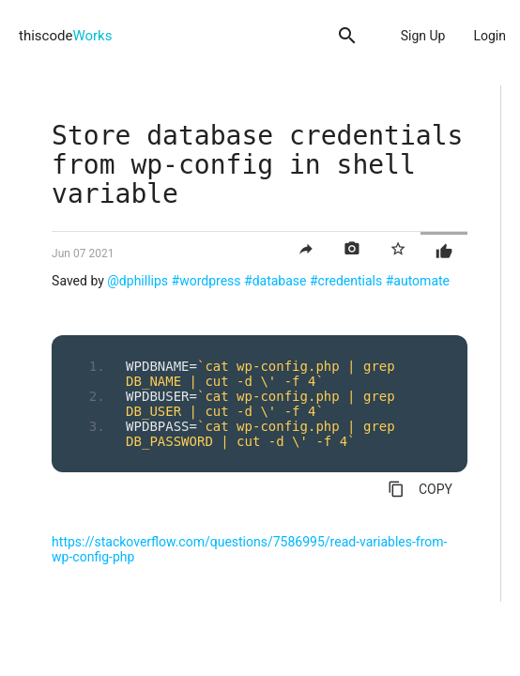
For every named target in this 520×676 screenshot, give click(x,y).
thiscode (65, 35)
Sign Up (423, 35)
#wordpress (206, 280)
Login (489, 35)
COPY (420, 489)
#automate (418, 280)
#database (275, 280)
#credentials (346, 280)
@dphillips (137, 280)
